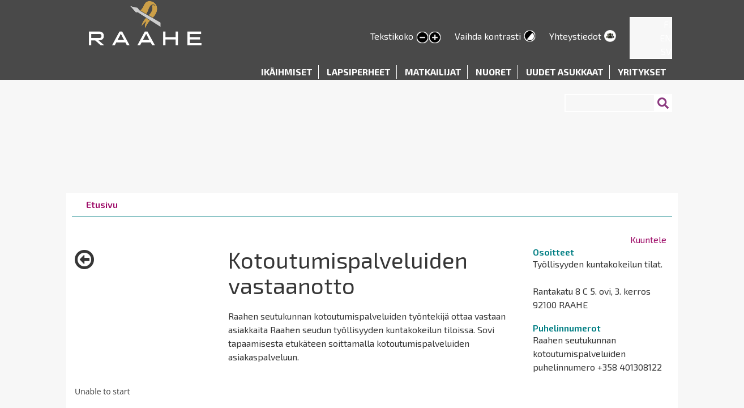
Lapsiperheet (359, 71)
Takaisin (84, 263)
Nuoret (494, 71)
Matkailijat (433, 71)
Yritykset (642, 71)
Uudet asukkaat (565, 71)
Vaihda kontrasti (488, 36)
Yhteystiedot (575, 36)
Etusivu (102, 204)
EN (666, 37)
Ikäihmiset (287, 71)
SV (666, 51)
